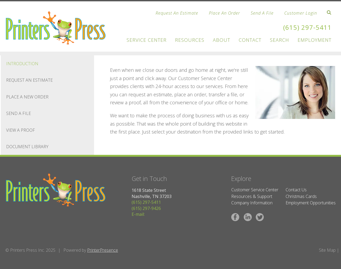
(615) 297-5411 (307, 27)
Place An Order (224, 13)
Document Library (27, 147)
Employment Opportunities (311, 203)
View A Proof (20, 130)
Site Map (327, 250)
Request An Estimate (177, 13)
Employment (314, 40)
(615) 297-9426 (146, 208)
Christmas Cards (301, 196)
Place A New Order (27, 97)
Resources (189, 40)
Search (279, 40)
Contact (250, 40)
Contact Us (296, 190)
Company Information (252, 203)
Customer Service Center (254, 190)
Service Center (147, 40)
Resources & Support (251, 196)
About (221, 40)
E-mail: (138, 214)
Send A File (262, 13)
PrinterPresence (102, 250)
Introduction (22, 64)
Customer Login (300, 13)
